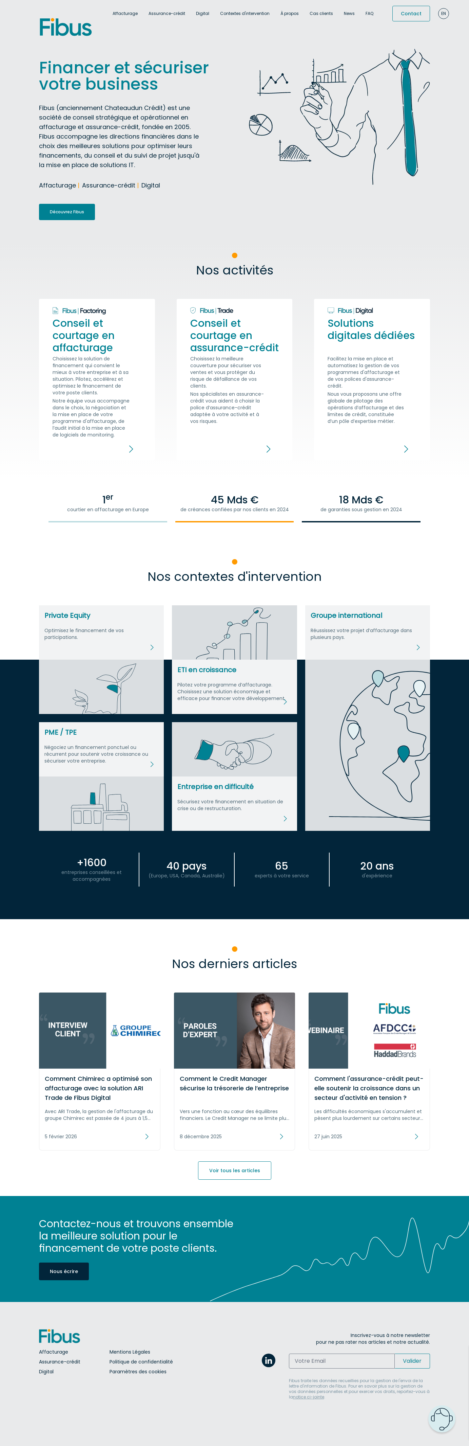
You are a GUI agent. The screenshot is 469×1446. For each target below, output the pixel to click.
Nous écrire (64, 1271)
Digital (202, 13)
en (443, 13)
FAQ (369, 13)
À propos (289, 13)
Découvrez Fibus (67, 212)
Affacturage (125, 13)
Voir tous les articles (234, 1170)
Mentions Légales (130, 1352)
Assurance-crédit (167, 13)
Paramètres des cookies (138, 1371)
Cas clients (321, 13)
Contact (411, 13)
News (349, 13)
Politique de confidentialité (141, 1361)
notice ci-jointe (308, 1397)
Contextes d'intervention (245, 13)
